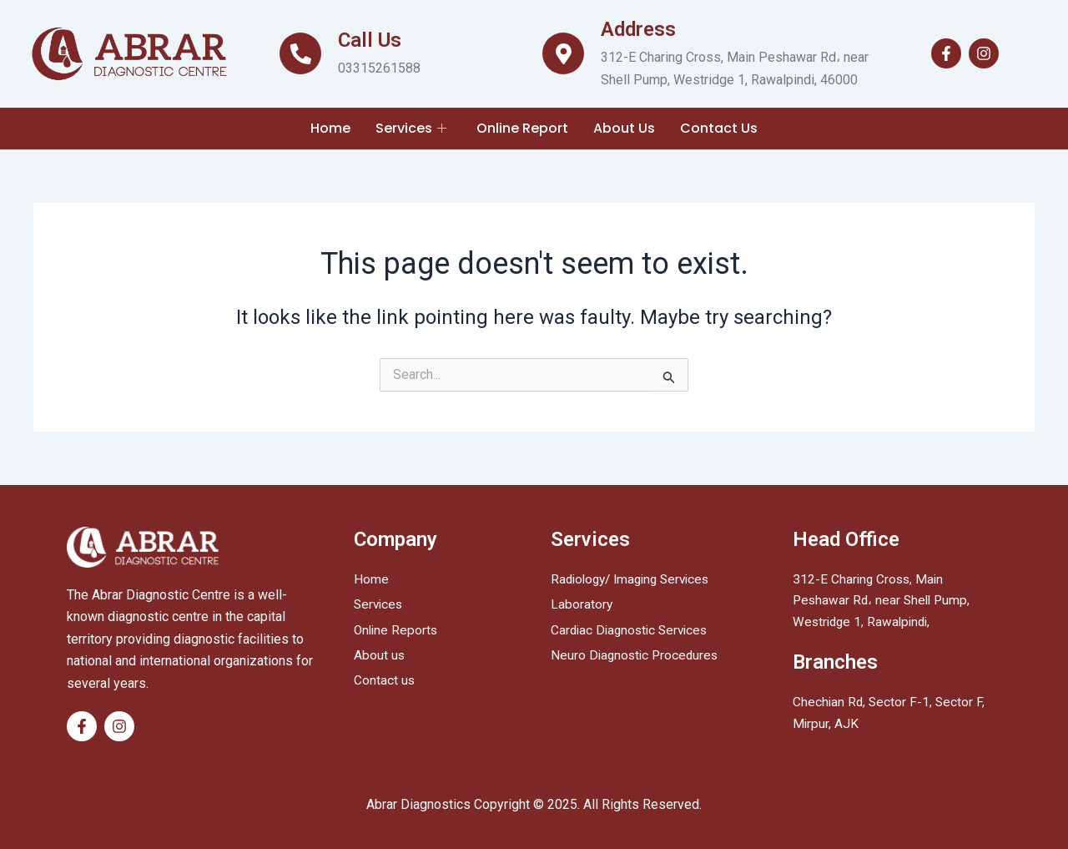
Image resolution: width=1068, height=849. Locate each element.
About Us (624, 128)
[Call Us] (300, 53)
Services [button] (410, 128)
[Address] (563, 53)
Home (330, 128)
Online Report (522, 128)
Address (638, 29)
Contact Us (719, 128)
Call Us (369, 40)
